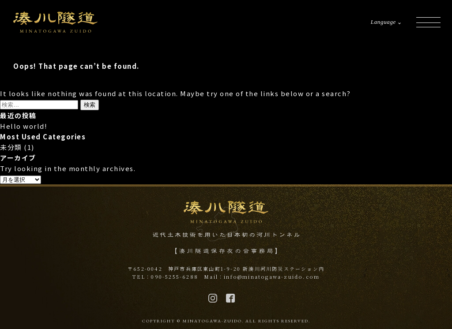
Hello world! (23, 126)
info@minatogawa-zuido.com (272, 276)
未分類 (11, 147)
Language (383, 22)
